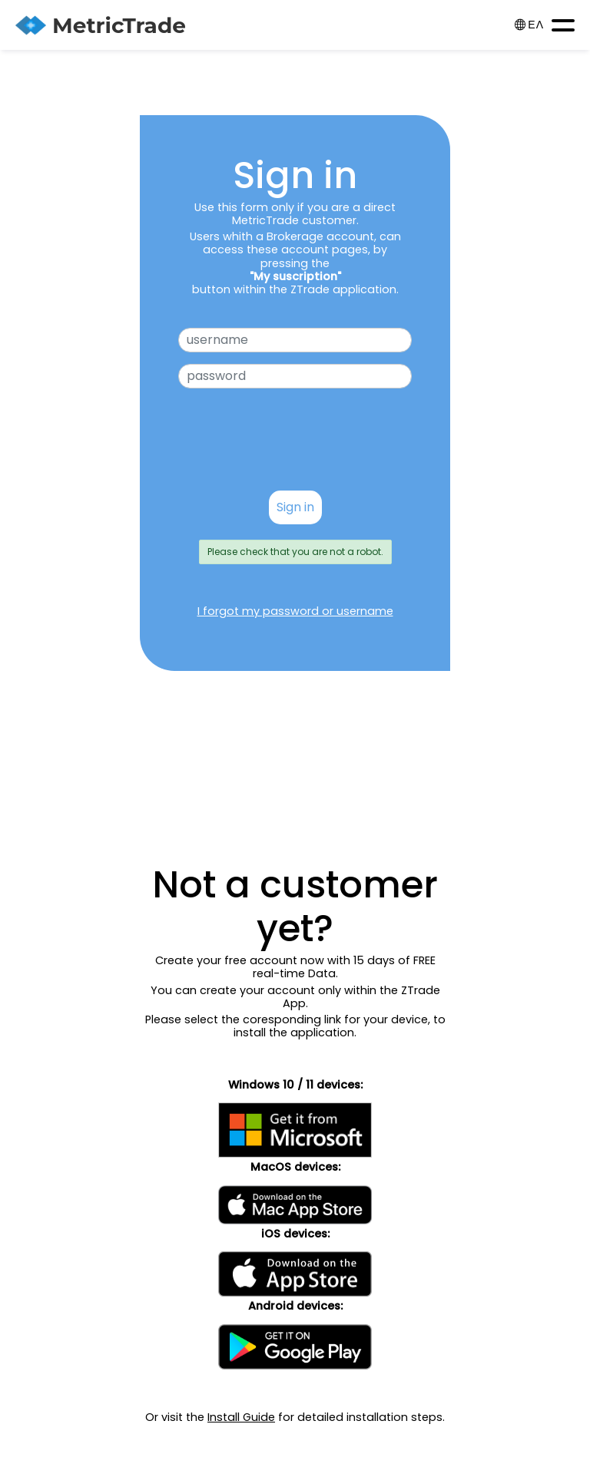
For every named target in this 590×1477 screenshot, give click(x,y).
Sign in (295, 507)
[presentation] (295, 449)
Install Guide (241, 1417)
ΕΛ (529, 25)
